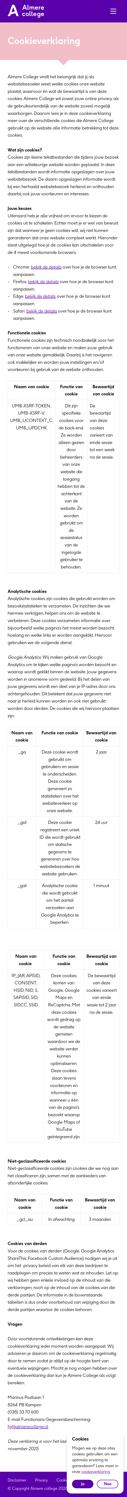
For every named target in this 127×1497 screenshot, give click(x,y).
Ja (82, 1483)
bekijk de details (46, 267)
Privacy (41, 1480)
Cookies (63, 1480)
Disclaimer (17, 1480)
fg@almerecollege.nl (28, 1426)
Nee (108, 1483)
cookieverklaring (95, 1471)
